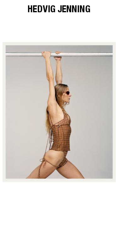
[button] (31, 112)
